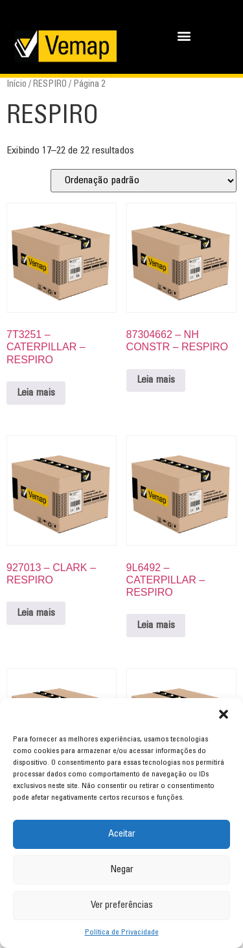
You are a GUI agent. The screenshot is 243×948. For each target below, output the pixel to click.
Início (16, 84)
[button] (223, 714)
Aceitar (121, 834)
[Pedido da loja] (144, 180)
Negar (121, 870)
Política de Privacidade (122, 932)
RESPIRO (50, 84)
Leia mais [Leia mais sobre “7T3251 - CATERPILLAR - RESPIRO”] (36, 393)
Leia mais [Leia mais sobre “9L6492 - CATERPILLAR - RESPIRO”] (156, 625)
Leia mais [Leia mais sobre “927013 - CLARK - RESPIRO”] (36, 613)
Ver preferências (122, 905)
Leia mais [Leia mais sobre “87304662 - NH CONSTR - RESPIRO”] (156, 380)
